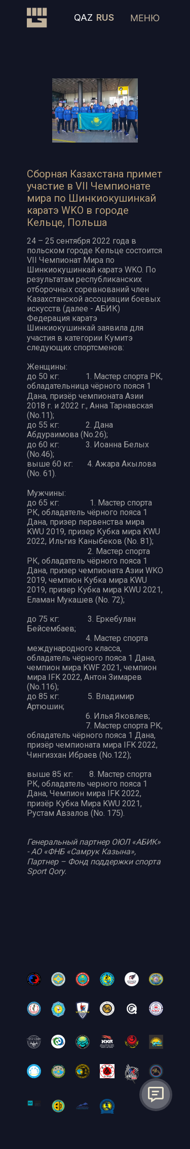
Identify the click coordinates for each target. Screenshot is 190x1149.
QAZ (83, 17)
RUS (105, 17)
